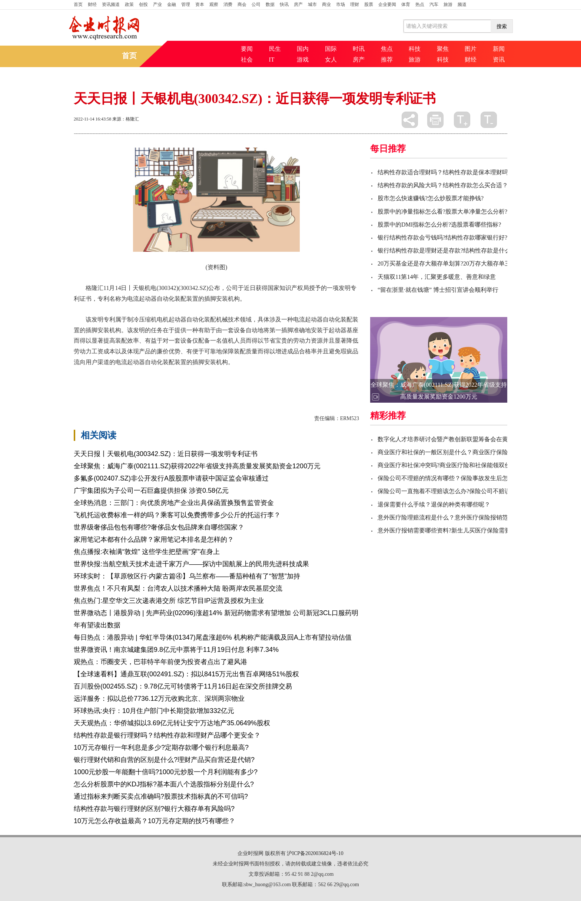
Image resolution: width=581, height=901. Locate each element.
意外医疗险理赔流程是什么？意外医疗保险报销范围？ (449, 517)
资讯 (499, 59)
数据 (270, 4)
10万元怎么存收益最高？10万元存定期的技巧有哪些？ (154, 821)
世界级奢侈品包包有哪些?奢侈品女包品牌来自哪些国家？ (159, 527)
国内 (303, 49)
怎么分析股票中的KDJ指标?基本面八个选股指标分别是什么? (164, 784)
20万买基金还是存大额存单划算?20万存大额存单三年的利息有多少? (466, 263)
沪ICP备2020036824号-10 (315, 853)
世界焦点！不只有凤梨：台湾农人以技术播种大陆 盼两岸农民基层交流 (178, 588)
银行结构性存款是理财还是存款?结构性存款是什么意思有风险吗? (463, 250)
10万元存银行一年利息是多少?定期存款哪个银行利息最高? (161, 747)
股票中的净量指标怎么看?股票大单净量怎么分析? (442, 211)
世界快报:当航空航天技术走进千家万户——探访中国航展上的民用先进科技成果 (191, 564)
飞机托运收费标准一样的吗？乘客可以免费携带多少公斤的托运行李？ (177, 515)
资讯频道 (111, 4)
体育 (405, 4)
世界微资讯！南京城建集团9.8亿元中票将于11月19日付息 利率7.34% (176, 649)
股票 (368, 4)
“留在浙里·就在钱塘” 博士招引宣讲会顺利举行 (438, 290)
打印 (435, 120)
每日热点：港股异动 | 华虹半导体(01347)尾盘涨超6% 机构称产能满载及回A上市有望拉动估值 (213, 637)
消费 (227, 4)
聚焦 (443, 49)
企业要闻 (387, 4)
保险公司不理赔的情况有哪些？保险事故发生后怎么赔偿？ (455, 478)
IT (272, 59)
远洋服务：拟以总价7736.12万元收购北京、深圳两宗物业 (159, 698)
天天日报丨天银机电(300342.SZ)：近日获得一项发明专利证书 (166, 454)
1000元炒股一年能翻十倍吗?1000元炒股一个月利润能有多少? (166, 772)
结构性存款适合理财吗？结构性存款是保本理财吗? (444, 172)
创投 (143, 4)
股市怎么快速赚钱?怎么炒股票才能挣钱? (431, 198)
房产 (298, 4)
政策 (129, 4)
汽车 (433, 4)
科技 (415, 49)
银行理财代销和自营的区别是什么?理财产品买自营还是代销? (164, 759)
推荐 (387, 59)
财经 (92, 4)
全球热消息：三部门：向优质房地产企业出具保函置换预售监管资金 (174, 502)
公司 (256, 4)
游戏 (303, 59)
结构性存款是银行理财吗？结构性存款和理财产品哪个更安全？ (167, 735)
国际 (331, 49)
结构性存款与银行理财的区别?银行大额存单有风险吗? (154, 808)
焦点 (387, 49)
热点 (419, 4)
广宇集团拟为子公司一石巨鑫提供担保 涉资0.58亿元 (151, 490)
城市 (312, 4)
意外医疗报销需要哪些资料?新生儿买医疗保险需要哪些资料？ (459, 530)
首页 (78, 4)
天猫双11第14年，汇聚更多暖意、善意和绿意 (437, 277)
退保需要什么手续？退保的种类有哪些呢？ (434, 504)
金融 (171, 4)
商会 (242, 4)
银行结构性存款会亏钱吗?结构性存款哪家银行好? (442, 237)
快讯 (284, 4)
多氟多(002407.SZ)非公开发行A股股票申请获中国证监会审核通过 (171, 478)
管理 (185, 4)
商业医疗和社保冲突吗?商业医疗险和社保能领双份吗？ (450, 465)
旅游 (448, 4)
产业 (157, 4)
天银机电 (111, 381)
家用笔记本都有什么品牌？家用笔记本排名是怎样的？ (154, 539)
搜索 (502, 26)
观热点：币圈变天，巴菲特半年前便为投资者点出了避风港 (160, 662)
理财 (354, 4)
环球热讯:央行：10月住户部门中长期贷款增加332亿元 (154, 710)
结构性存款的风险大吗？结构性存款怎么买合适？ (443, 185)
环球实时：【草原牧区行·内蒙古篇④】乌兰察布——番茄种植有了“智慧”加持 (187, 576)
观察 (213, 4)
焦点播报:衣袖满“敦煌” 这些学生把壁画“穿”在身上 (147, 551)
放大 (462, 120)
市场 (340, 4)
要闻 (247, 49)
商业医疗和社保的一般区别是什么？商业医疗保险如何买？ (455, 452)
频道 (462, 4)
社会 (247, 59)
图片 (471, 49)
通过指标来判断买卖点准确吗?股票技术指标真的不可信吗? (161, 796)
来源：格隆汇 (125, 119)
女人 (331, 59)
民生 (275, 49)
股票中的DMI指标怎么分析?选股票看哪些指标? (439, 224)
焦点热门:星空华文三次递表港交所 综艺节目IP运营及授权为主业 (169, 600)
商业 (326, 4)
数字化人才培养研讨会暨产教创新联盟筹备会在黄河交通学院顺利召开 (469, 439)
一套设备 (136, 381)
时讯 (359, 49)
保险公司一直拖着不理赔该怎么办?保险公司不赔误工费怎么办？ (462, 491)
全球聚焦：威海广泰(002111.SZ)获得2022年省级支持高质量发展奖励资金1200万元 (197, 466)
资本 (199, 4)
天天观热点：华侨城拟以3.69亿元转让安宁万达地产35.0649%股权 (172, 723)
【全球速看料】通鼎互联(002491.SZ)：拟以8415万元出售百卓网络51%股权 (186, 674)
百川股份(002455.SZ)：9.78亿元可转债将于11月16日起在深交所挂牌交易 (183, 686)
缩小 (489, 120)
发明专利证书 (167, 381)
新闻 (499, 49)
